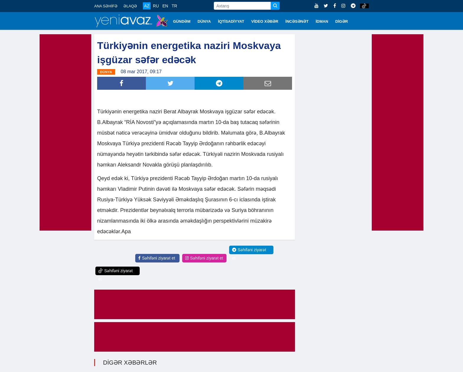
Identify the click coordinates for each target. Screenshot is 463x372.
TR (174, 6)
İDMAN (322, 21)
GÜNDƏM (181, 21)
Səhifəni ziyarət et (156, 258)
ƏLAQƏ (130, 6)
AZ (146, 6)
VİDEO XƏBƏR (264, 21)
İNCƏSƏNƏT (297, 21)
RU (156, 6)
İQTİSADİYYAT (231, 21)
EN (165, 6)
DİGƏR (341, 21)
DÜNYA (204, 21)
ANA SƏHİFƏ (106, 6)
